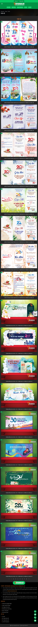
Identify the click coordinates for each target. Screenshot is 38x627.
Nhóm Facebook (20, 7)
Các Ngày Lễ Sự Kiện (5, 607)
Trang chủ (2, 11)
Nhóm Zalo (14, 7)
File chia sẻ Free (4, 612)
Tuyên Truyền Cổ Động (5, 605)
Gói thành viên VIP (5, 619)
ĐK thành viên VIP (5, 618)
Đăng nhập (21, 1)
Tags (6, 11)
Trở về (9, 11)
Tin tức (26, 7)
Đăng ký (16, 1)
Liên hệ (3, 616)
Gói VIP (30, 7)
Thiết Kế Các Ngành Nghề (6, 603)
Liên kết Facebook (5, 621)
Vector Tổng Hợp (4, 610)
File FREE (8, 7)
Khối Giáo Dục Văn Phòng (6, 608)
